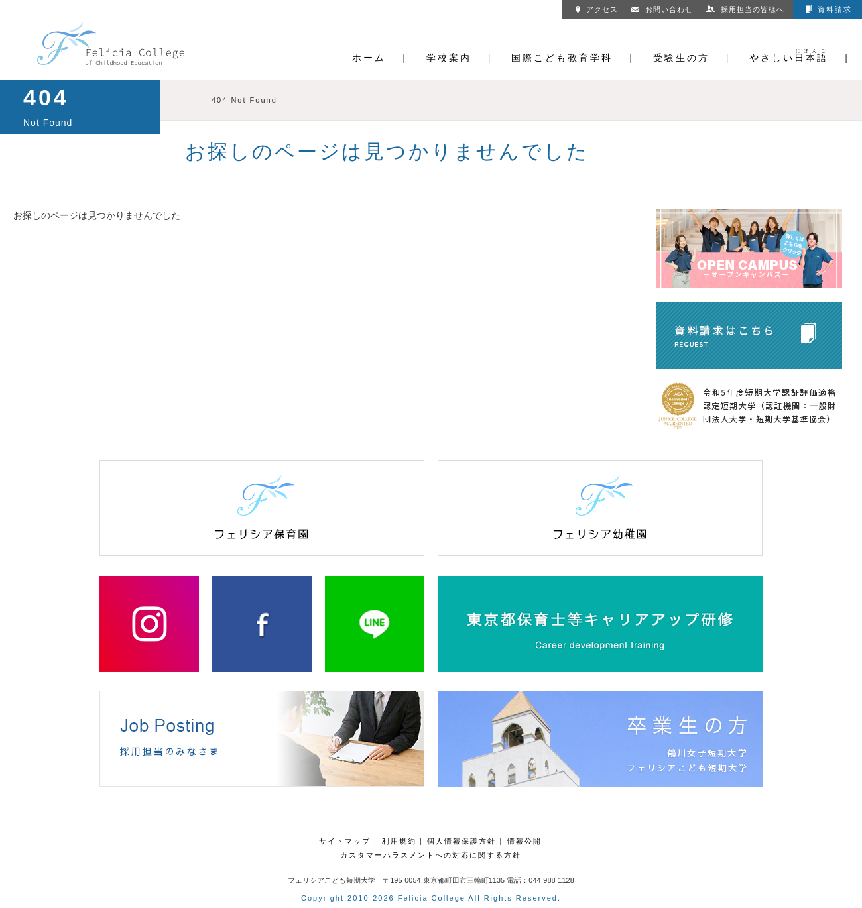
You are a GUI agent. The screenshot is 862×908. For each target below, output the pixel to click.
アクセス (597, 9)
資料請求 (829, 9)
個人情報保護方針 (461, 841)
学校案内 (448, 57)
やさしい (788, 57)
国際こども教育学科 (562, 57)
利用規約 (399, 841)
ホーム (369, 57)
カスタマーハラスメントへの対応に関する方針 (430, 855)
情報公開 (524, 841)
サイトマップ (345, 841)
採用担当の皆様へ (745, 9)
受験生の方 (681, 57)
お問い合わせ (662, 9)
